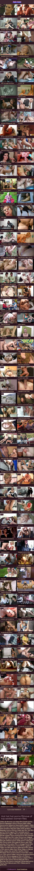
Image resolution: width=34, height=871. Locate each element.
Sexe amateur (25, 834)
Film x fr (21, 856)
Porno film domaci (26, 835)
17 (24, 810)
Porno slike (4, 837)
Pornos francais (19, 859)
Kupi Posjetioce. (22, 869)
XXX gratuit (16, 842)
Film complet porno (22, 832)
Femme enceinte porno (25, 854)
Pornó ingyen (10, 832)
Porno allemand (19, 847)
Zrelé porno (21, 841)
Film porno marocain (13, 861)
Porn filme (17, 849)
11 (20, 810)
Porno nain (24, 842)
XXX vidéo (7, 846)
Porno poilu (7, 842)
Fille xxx (17, 834)
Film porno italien (9, 854)
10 (19, 810)
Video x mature (27, 849)
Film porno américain (12, 839)
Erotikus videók (22, 858)
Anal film (3, 856)
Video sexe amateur (23, 828)
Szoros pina (4, 825)
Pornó (27, 844)
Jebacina (12, 825)
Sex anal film (13, 851)
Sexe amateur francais (8, 828)
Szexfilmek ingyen (6, 834)
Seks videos (4, 851)
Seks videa (27, 823)
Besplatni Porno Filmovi (14, 823)
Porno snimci (11, 853)
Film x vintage (20, 844)
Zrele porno (17, 2)
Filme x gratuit (25, 846)
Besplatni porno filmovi (8, 830)
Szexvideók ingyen (22, 825)
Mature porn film (14, 863)
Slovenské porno (27, 861)
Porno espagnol (12, 856)
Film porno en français (17, 827)
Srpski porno (27, 822)
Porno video (29, 827)
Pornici (2, 823)
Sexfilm (21, 851)
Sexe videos (12, 858)
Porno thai (4, 863)
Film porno (9, 859)
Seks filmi (19, 822)
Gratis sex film (22, 830)
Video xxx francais (6, 847)
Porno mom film (22, 853)
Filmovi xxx (22, 837)
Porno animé (15, 835)
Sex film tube (13, 837)
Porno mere (15, 846)
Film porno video (7, 849)
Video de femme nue (7, 822)
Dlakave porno (11, 841)
